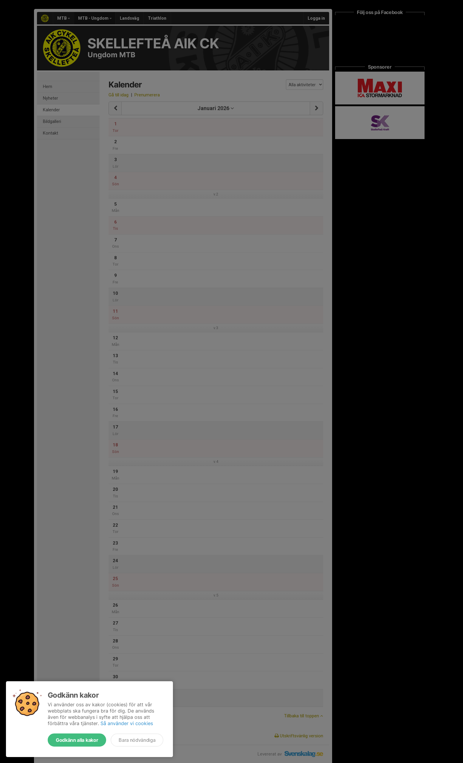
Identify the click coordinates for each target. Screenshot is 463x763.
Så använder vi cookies (126, 723)
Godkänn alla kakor (77, 740)
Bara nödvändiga (137, 740)
